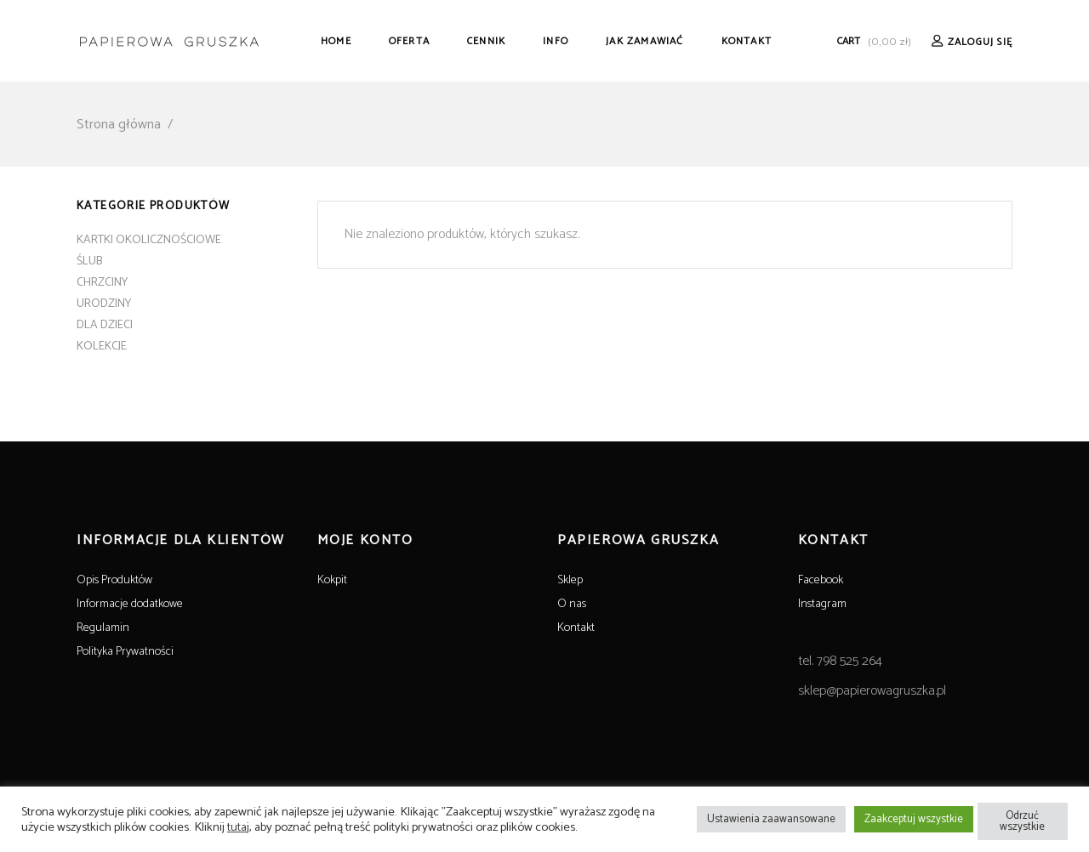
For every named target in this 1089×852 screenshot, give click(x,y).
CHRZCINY (102, 283)
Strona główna (119, 124)
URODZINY (104, 304)
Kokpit (332, 580)
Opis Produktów (114, 580)
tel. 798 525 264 (840, 661)
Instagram (822, 604)
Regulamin (103, 628)
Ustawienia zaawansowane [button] (771, 819)
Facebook (820, 580)
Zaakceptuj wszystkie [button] (913, 819)
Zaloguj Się (980, 42)
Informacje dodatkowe (130, 604)
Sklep (570, 580)
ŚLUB (89, 261)
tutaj (238, 827)
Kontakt (576, 628)
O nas (571, 604)
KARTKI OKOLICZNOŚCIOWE (149, 240)
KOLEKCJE (102, 346)
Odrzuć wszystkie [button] (1022, 821)
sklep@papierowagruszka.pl (872, 690)
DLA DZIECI (105, 325)
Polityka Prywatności (125, 652)
